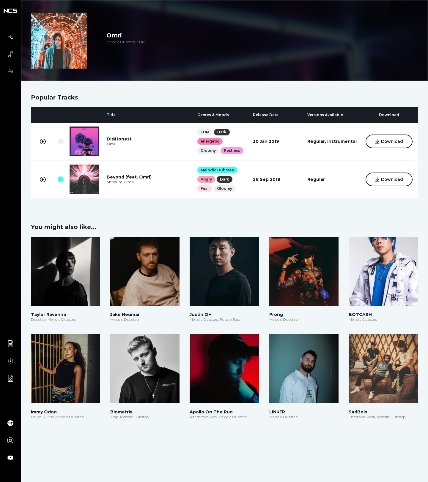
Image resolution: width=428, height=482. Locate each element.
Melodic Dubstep (217, 170)
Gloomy (207, 150)
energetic (209, 141)
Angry (206, 179)
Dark (221, 132)
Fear (204, 188)
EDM (204, 132)
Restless (232, 150)
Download (388, 142)
